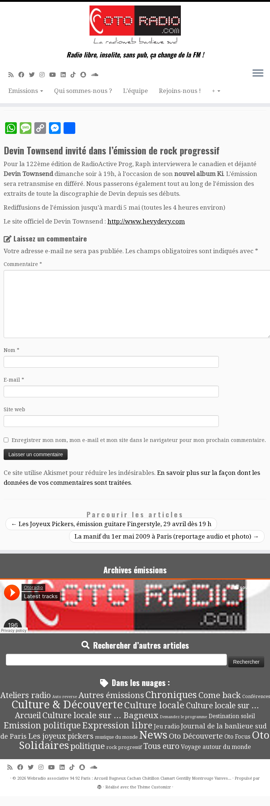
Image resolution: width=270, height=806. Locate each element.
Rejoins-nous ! (180, 90)
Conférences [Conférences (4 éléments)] (256, 696)
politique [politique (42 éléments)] (88, 746)
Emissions (25, 90)
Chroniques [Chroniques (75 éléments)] (171, 695)
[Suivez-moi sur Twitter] (34, 74)
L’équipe (135, 90)
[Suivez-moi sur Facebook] (23, 74)
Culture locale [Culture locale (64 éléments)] (154, 705)
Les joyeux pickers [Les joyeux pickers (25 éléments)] (61, 736)
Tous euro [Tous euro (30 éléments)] (161, 746)
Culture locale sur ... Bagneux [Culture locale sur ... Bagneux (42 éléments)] (100, 715)
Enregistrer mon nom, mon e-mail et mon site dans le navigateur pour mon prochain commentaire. (139, 440)
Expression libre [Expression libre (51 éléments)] (117, 725)
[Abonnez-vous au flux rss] (13, 74)
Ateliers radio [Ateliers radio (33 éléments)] (25, 695)
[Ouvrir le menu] (257, 73)
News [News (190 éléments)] (153, 735)
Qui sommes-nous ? (83, 90)
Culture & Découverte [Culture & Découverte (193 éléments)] (67, 704)
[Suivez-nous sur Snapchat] (85, 74)
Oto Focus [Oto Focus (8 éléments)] (237, 737)
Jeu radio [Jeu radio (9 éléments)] (166, 726)
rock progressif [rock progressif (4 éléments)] (124, 747)
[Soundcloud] (97, 74)
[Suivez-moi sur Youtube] (55, 74)
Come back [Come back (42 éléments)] (219, 695)
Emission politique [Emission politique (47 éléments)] (42, 726)
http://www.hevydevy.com (146, 221)
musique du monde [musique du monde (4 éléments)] (116, 737)
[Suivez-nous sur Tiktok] (75, 74)
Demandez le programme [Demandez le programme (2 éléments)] (183, 717)
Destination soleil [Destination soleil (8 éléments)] (232, 716)
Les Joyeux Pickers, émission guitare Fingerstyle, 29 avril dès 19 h (111, 524)
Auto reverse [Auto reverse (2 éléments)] (64, 696)
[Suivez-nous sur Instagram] (44, 74)
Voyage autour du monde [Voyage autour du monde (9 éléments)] (216, 746)
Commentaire (23, 264)
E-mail (14, 380)
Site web (14, 409)
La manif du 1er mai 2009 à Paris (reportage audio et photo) (167, 536)
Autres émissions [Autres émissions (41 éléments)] (111, 695)
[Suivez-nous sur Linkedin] (66, 74)
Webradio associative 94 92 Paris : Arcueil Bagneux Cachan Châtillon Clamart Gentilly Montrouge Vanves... (129, 778)
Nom (11, 350)
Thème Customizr (154, 787)
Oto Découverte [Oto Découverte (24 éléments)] (196, 736)
